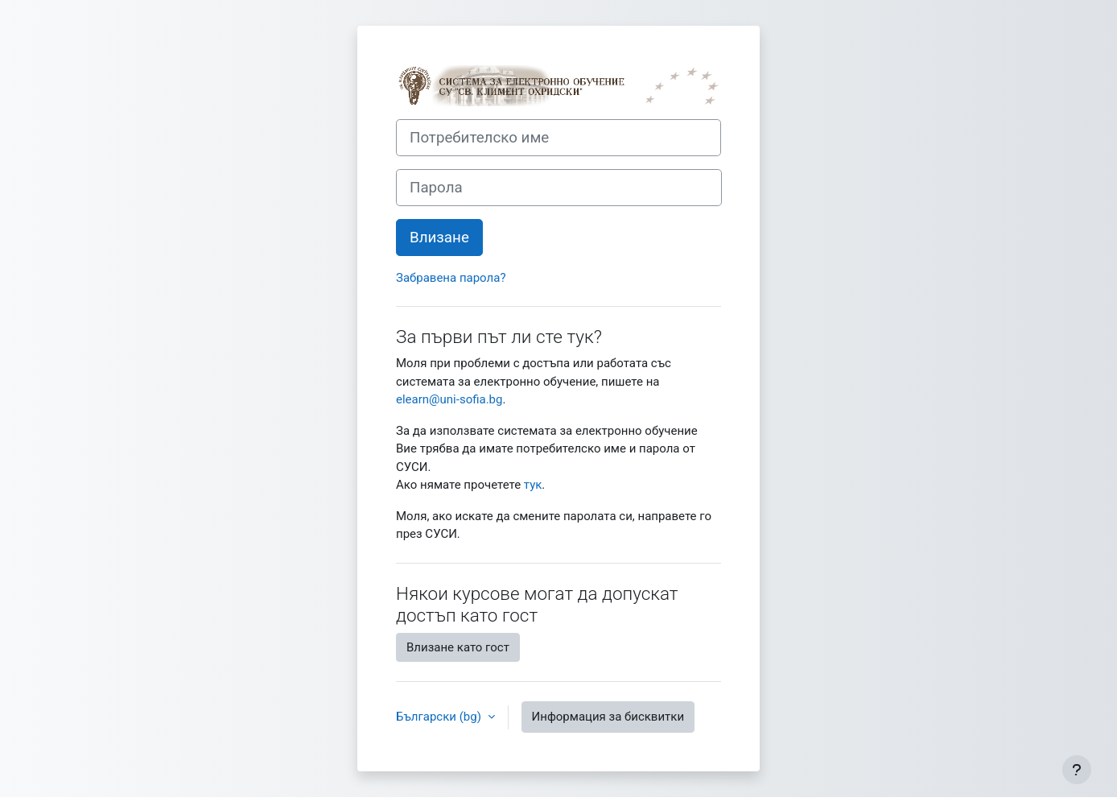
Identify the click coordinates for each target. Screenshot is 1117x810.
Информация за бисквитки (608, 716)
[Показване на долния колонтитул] (1076, 769)
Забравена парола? (450, 278)
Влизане (439, 237)
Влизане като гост (457, 647)
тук (533, 484)
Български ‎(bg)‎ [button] (440, 716)
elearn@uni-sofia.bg (449, 399)
